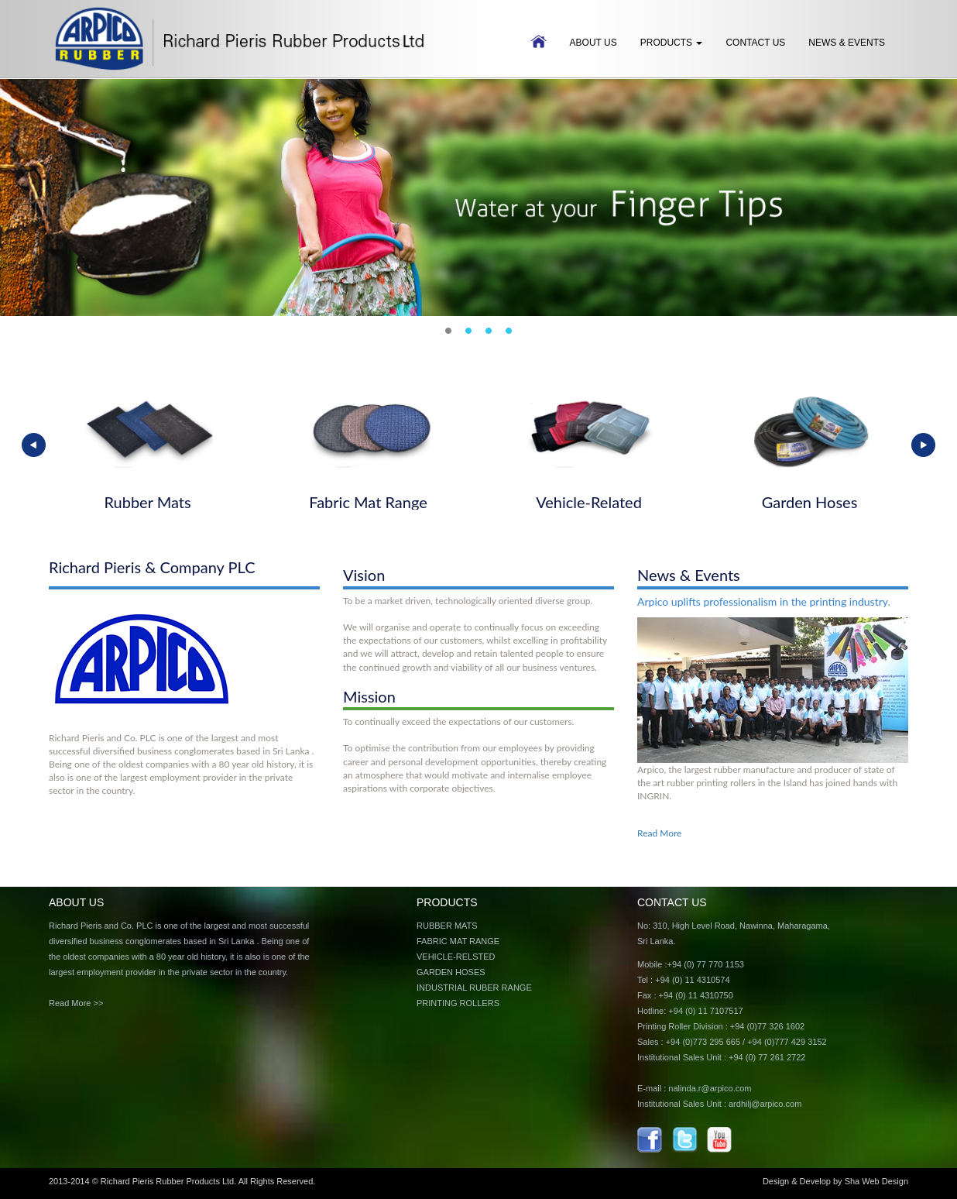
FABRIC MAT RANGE (458, 941)
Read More (659, 833)
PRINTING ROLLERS (458, 1003)
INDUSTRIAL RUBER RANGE (474, 987)
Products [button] (671, 42)
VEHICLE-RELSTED (456, 956)
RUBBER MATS (447, 925)
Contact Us (755, 42)
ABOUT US (593, 42)
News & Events (846, 42)
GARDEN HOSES (451, 972)
